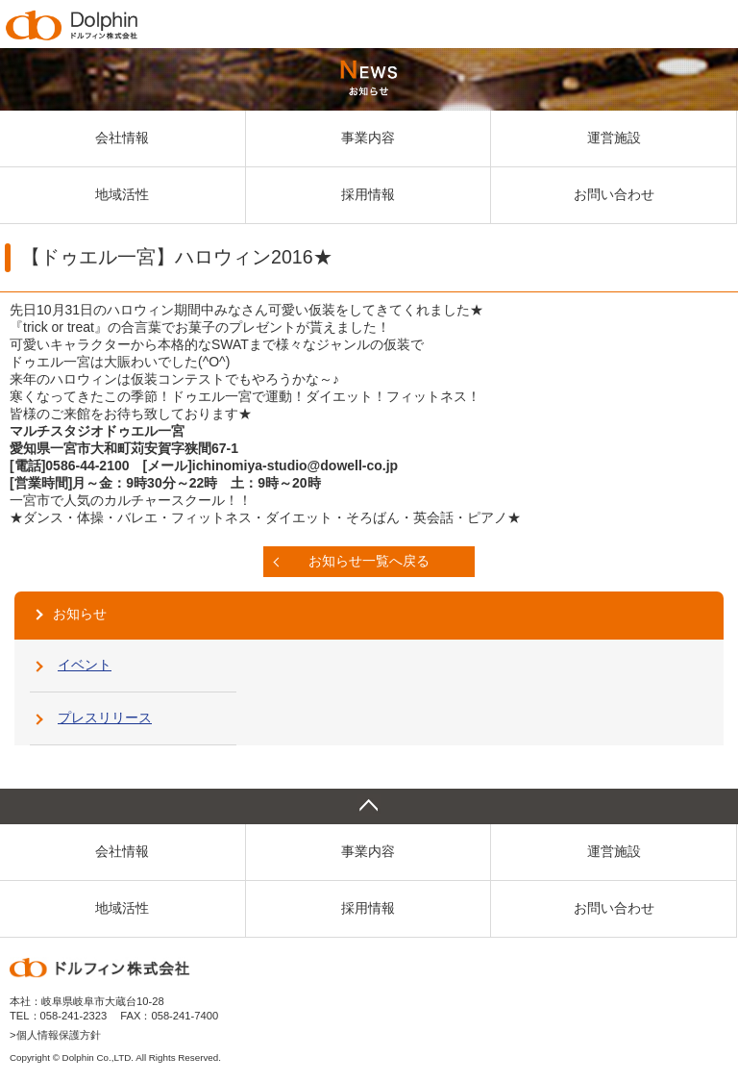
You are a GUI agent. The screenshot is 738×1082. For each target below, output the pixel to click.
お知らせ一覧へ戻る (369, 560)
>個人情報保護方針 (55, 1035)
